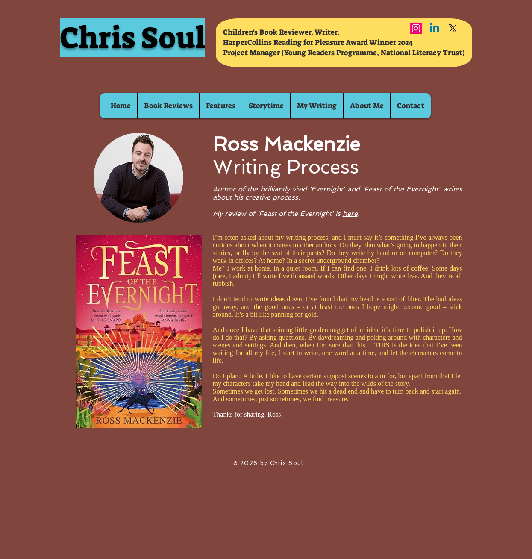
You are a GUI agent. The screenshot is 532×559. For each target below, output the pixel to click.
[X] (453, 28)
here (350, 213)
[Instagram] (416, 28)
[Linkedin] (434, 28)
